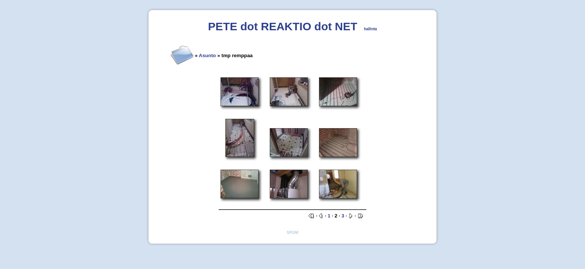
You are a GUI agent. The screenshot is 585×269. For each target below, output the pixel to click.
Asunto (207, 55)
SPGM (292, 232)
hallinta (370, 29)
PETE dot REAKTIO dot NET (282, 26)
